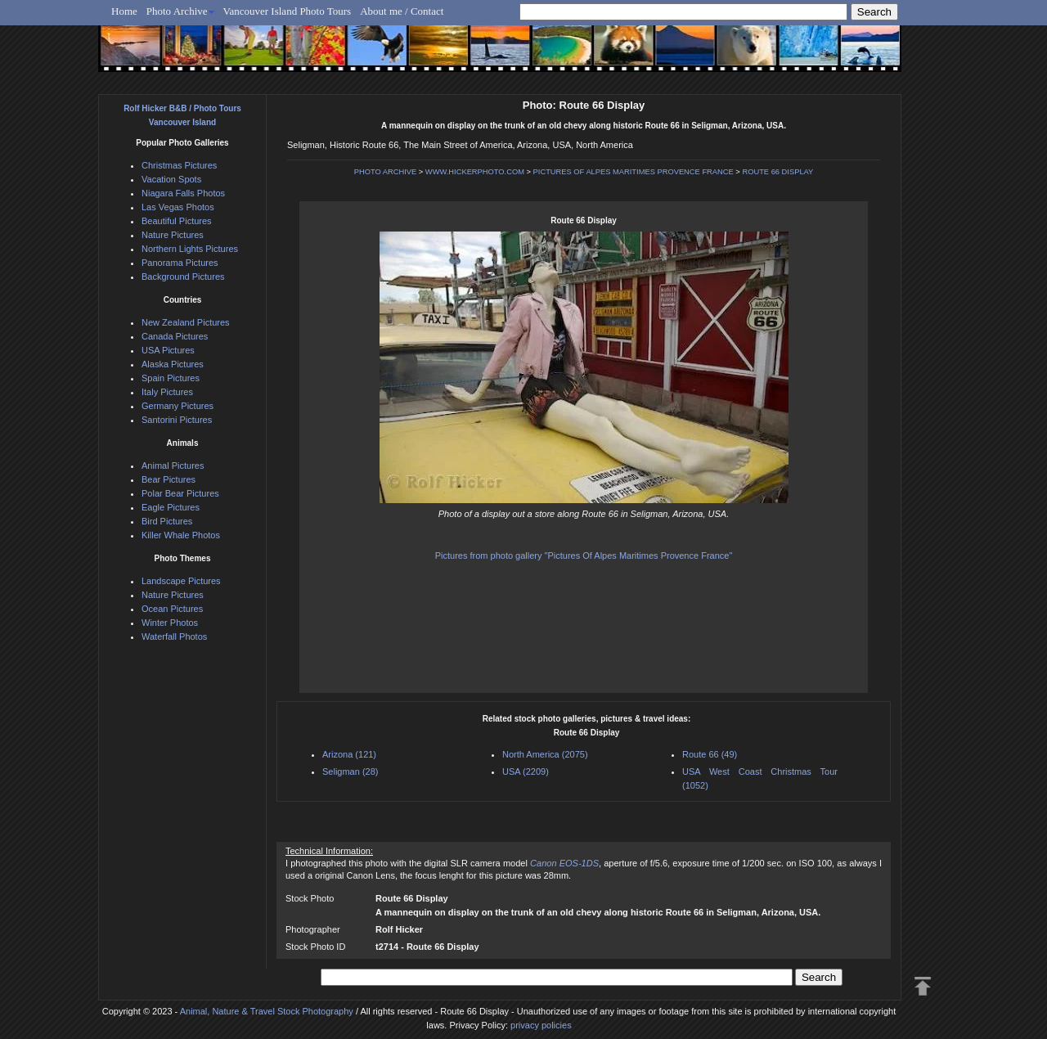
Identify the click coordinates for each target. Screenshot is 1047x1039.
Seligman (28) (350, 771)
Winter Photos (170, 622)
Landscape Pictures (181, 581)
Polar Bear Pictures (180, 493)
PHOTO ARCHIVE (385, 172)
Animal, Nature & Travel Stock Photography (266, 1011)
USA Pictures (168, 350)
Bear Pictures (168, 479)
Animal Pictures (173, 465)
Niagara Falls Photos (183, 193)
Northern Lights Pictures (190, 249)
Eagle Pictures (171, 507)
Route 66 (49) (709, 754)
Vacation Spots (171, 179)
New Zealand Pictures (186, 322)
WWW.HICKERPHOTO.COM (474, 172)
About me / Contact (401, 11)
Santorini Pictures (177, 420)
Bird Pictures (167, 521)
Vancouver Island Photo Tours (287, 11)
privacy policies (541, 1025)
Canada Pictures (175, 336)
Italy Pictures (167, 392)
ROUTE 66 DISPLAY (777, 172)
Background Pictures (183, 276)
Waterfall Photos (174, 636)
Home (124, 11)
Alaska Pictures (173, 364)
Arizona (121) (349, 754)
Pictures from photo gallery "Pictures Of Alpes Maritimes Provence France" (584, 555)
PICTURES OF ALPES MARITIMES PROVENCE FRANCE (633, 172)
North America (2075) (545, 754)
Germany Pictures (177, 406)
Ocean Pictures (172, 609)
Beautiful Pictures (177, 221)
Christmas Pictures (179, 165)
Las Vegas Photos (178, 207)
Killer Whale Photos (181, 535)
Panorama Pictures (180, 263)
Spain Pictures (171, 378)
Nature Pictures (173, 235)
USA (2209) (525, 771)
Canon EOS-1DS (564, 863)
